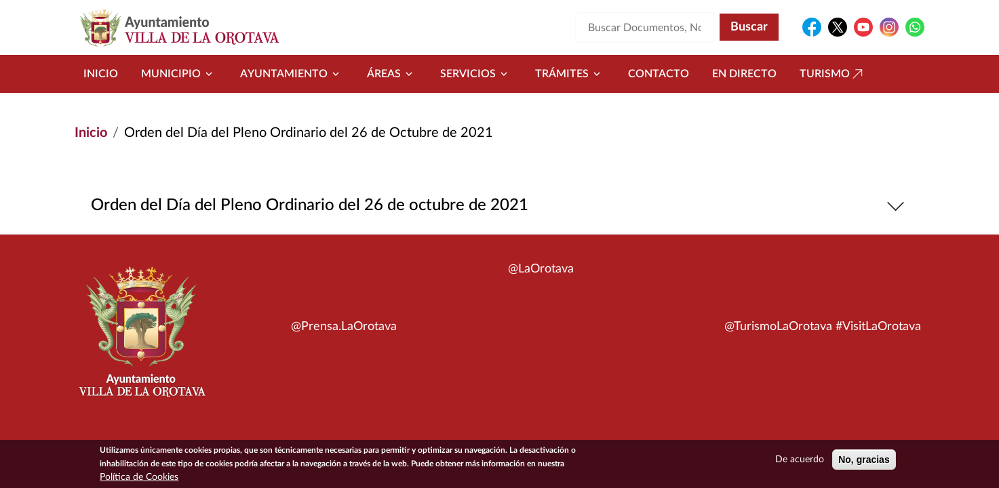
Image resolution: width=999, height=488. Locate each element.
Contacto (658, 73)
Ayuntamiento (292, 74)
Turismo (833, 74)
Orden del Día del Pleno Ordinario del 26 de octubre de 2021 (499, 205)
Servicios (476, 74)
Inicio (100, 73)
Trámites (570, 74)
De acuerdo (799, 461)
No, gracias (863, 460)
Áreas (392, 74)
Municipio (179, 74)
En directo (744, 73)
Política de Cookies (139, 478)
